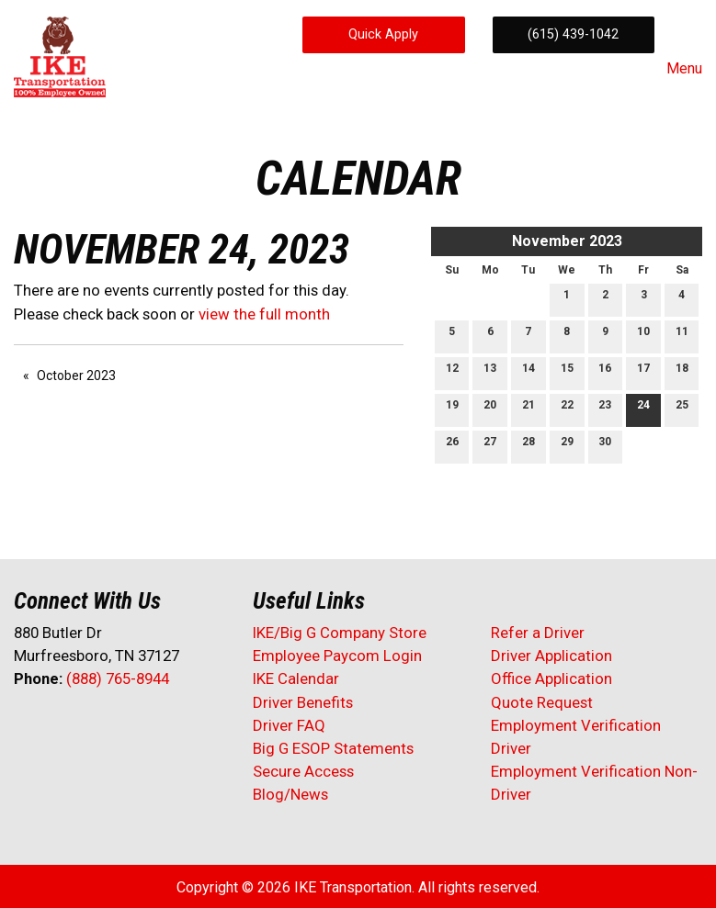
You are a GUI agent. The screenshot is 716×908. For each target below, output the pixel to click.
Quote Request (542, 702)
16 (604, 372)
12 (452, 372)
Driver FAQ (289, 725)
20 (489, 409)
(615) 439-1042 (573, 34)
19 (452, 409)
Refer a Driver (538, 632)
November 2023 (567, 241)
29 (567, 445)
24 (643, 409)
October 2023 (76, 375)
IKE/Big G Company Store (339, 632)
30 (604, 445)
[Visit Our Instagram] (146, 727)
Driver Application (551, 655)
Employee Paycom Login (337, 655)
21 (528, 409)
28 (528, 445)
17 (643, 372)
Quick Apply (383, 34)
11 (682, 335)
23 (604, 409)
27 (489, 445)
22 (567, 409)
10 (643, 335)
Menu (675, 69)
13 (489, 372)
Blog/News (290, 794)
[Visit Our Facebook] (28, 727)
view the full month (264, 314)
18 (682, 372)
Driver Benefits (305, 702)
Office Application (553, 678)
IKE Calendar (296, 678)
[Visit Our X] (58, 727)
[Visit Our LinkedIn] (87, 727)
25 (682, 409)
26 (452, 445)
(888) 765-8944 (117, 678)
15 (567, 372)
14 (528, 372)
